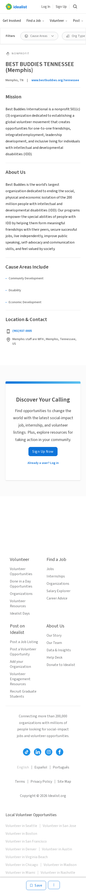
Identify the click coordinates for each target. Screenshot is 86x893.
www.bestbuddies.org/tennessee (55, 80)
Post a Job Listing (24, 641)
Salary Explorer (58, 590)
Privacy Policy (41, 781)
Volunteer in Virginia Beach (27, 857)
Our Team (54, 642)
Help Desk (54, 657)
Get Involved (12, 20)
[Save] (36, 885)
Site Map (64, 781)
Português (61, 767)
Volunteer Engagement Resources (20, 679)
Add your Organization (20, 664)
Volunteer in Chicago (22, 864)
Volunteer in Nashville (58, 872)
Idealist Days (20, 613)
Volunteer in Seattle (21, 825)
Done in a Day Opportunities (21, 584)
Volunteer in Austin (57, 849)
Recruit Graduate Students (23, 694)
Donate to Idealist (61, 664)
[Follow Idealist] (26, 752)
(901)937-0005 (22, 331)
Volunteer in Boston (21, 833)
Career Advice (57, 598)
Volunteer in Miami (20, 872)
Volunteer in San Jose (59, 825)
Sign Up (61, 6)
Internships (56, 576)
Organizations (21, 593)
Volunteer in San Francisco (26, 841)
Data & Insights (59, 650)
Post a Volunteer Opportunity (23, 652)
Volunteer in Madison (60, 864)
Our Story (54, 635)
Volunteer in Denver (21, 849)
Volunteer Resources (18, 604)
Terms (20, 781)
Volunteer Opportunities (21, 571)
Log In (45, 6)
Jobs (50, 568)
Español (40, 767)
